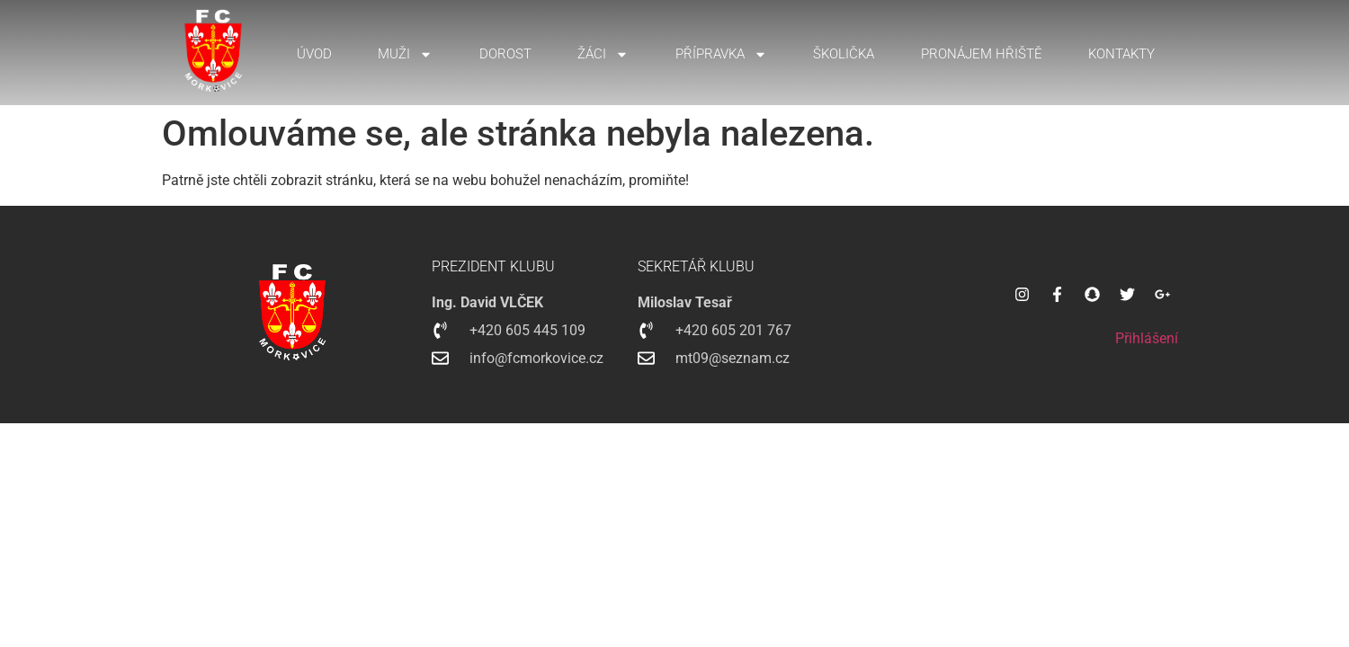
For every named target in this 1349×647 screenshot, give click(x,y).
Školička (843, 54)
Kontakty (1121, 54)
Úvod (314, 54)
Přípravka (721, 54)
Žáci (603, 54)
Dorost (505, 54)
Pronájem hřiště (981, 54)
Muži (405, 54)
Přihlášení (1146, 338)
